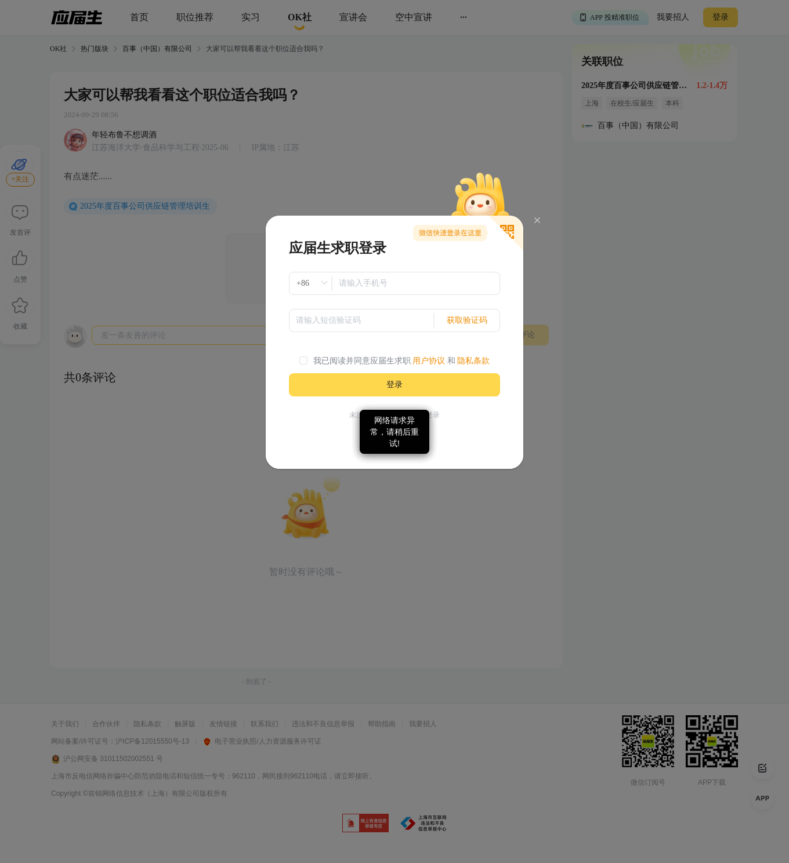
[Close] (537, 220)
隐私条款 (473, 360)
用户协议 (428, 360)
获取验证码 (467, 320)
